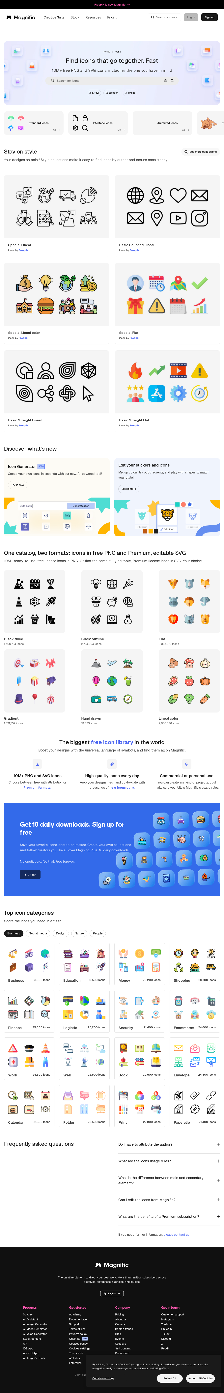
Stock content (32, 1339)
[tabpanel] (112, 1035)
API (25, 1343)
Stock (75, 17)
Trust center (76, 1353)
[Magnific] (20, 17)
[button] (50, 80)
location (112, 92)
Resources (93, 17)
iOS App (28, 1348)
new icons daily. (122, 787)
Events (119, 1339)
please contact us (176, 1235)
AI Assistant (30, 1319)
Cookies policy (78, 1343)
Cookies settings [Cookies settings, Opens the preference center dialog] (103, 1378)
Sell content (122, 1348)
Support (74, 1324)
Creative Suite (54, 17)
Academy (75, 1314)
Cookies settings (79, 1348)
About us (120, 1319)
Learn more (129, 489)
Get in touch (170, 1307)
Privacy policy (78, 1334)
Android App (30, 1353)
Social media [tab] (38, 933)
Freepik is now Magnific (112, 4)
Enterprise (75, 1363)
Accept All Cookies (200, 1378)
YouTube (166, 1324)
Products (30, 1307)
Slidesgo (120, 1343)
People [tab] (97, 933)
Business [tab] (13, 933)
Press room (122, 1353)
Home (106, 51)
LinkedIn (166, 1329)
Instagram (167, 1319)
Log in (191, 17)
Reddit (165, 1348)
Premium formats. (37, 787)
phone (130, 92)
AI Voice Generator (35, 1334)
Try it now (17, 485)
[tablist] (112, 933)
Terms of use (77, 1329)
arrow (94, 92)
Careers (120, 1324)
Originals (78, 1339)
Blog (118, 1334)
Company (122, 1307)
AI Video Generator (35, 1329)
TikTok (165, 1334)
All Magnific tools (34, 1358)
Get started (77, 1307)
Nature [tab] (79, 933)
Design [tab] (61, 933)
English (112, 1293)
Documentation (78, 1319)
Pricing (112, 17)
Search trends (124, 1329)
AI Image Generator (35, 1324)
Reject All (169, 1378)
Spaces (28, 1314)
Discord (166, 1339)
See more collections (200, 152)
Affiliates (74, 1358)
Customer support (172, 1314)
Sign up (209, 17)
